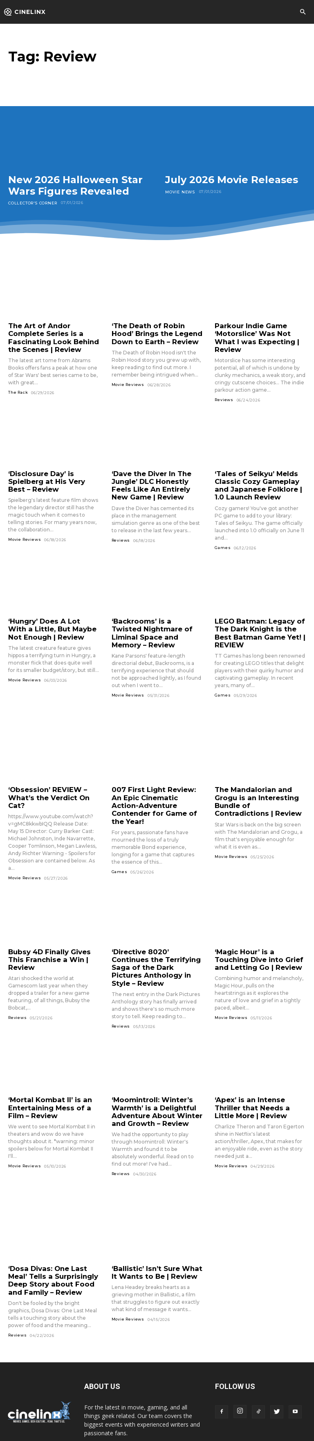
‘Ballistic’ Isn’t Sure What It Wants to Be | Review (155, 1230)
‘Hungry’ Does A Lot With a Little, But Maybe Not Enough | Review (52, 614)
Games (223, 533)
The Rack (18, 389)
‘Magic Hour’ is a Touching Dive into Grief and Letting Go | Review (258, 932)
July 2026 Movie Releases (231, 180)
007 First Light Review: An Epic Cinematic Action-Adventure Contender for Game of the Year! (154, 782)
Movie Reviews (128, 381)
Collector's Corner (32, 202)
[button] (302, 12)
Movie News (179, 191)
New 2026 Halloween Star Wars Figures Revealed (75, 185)
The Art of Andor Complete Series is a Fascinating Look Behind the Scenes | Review (53, 336)
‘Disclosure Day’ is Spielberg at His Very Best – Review (53, 470)
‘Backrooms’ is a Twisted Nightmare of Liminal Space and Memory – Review (153, 617)
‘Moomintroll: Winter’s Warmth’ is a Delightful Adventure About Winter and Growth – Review (152, 1072)
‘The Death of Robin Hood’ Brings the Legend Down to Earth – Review (157, 333)
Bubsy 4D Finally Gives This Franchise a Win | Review (52, 928)
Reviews (224, 389)
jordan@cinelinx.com (143, 1405)
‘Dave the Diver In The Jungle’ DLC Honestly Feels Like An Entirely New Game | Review (156, 473)
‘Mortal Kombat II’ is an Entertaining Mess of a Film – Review (53, 1069)
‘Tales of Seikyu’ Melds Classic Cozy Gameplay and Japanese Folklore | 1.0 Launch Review (260, 473)
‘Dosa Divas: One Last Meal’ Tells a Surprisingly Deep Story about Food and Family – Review (53, 1237)
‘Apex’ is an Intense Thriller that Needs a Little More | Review (259, 1069)
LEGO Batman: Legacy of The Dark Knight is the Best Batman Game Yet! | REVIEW (260, 617)
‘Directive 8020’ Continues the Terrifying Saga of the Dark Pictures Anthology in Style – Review (156, 935)
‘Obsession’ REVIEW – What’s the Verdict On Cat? (52, 775)
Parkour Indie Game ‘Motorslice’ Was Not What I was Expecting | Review (259, 333)
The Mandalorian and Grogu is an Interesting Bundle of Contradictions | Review (258, 782)
